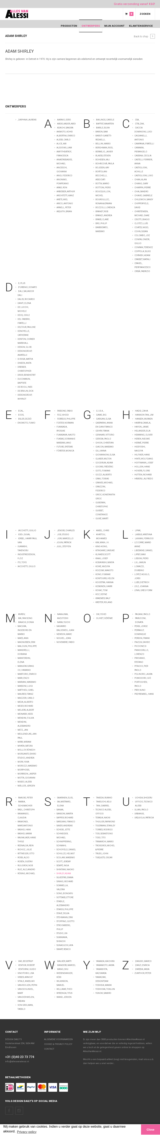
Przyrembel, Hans (144, 694)
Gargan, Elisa (103, 419)
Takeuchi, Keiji (103, 802)
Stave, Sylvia (63, 913)
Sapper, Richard (65, 818)
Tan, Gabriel (102, 806)
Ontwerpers (90, 25)
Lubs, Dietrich (141, 582)
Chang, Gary (141, 183)
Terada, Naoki (102, 818)
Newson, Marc (64, 634)
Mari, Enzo (23, 678)
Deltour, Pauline (27, 327)
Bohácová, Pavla (104, 164)
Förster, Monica (65, 451)
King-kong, (101, 546)
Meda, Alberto (25, 702)
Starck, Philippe (65, 909)
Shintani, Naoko (65, 869)
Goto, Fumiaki (102, 471)
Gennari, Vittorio (104, 435)
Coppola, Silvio (142, 251)
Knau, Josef (101, 558)
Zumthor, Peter (142, 973)
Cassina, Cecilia (142, 156)
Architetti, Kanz (65, 195)
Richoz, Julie (25, 849)
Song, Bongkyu (65, 893)
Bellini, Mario (103, 144)
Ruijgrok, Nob (25, 865)
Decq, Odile (24, 315)
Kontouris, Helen (104, 578)
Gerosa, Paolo (103, 439)
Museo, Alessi (25, 782)
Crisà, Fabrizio (142, 271)
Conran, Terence (143, 247)
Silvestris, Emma (65, 877)
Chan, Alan (140, 179)
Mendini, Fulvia (26, 718)
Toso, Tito (100, 837)
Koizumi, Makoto (104, 570)
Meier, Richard (25, 706)
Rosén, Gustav (25, 861)
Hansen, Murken (144, 419)
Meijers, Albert (26, 710)
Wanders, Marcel (66, 965)
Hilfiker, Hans (142, 455)
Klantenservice (141, 25)
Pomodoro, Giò (142, 678)
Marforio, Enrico (27, 674)
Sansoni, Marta (65, 814)
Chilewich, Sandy (143, 199)
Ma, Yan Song (25, 618)
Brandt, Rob (101, 211)
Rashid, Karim (25, 834)
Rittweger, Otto (26, 853)
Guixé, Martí (101, 518)
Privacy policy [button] (27, 1132)
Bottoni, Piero (103, 187)
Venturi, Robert (26, 965)
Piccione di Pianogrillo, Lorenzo (141, 650)
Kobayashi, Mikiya (104, 562)
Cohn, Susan (141, 231)
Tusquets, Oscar (103, 857)
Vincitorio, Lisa (26, 973)
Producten (69, 25)
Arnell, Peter (64, 207)
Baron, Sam (101, 132)
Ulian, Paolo (141, 810)
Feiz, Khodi (63, 415)
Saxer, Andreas (65, 826)
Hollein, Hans (142, 467)
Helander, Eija (142, 431)
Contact (11, 1031)
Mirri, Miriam (24, 742)
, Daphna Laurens (27, 120)
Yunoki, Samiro (103, 993)
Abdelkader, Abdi (66, 124)
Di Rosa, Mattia (25, 359)
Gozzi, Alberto (103, 475)
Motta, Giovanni (26, 778)
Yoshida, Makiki (103, 985)
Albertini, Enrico (66, 136)
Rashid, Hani (24, 830)
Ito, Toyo (22, 562)
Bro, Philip (101, 223)
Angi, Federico (64, 175)
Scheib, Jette (63, 830)
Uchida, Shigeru (143, 798)
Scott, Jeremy (64, 861)
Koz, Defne (101, 594)
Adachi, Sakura (65, 128)
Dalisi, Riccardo (26, 299)
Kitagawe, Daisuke (105, 550)
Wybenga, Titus (64, 993)
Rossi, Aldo (23, 857)
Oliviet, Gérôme (104, 618)
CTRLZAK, (139, 124)
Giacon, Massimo (104, 447)
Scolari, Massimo (66, 857)
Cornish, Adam (142, 255)
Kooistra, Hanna (104, 582)
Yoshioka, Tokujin (105, 989)
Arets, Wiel (62, 199)
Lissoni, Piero (141, 558)
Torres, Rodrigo (104, 830)
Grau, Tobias (102, 479)
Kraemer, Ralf (102, 598)
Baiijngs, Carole (105, 120)
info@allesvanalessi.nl (17, 1061)
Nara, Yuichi (63, 622)
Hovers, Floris (142, 471)
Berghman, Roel (104, 148)
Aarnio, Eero (64, 120)
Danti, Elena (24, 303)
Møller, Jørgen (26, 786)
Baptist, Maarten (105, 124)
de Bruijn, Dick (25, 391)
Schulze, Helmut (66, 853)
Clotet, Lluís (141, 223)
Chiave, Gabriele (143, 195)
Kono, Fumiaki (102, 574)
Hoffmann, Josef (143, 463)
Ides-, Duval (24, 534)
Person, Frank (142, 638)
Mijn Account (114, 25)
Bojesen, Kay (102, 168)
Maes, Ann (23, 638)
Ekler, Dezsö (25, 419)
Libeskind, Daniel (143, 550)
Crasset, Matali (142, 259)
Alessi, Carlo (64, 140)
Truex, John (101, 853)
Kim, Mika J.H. (102, 542)
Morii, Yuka (23, 762)
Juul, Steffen (64, 546)
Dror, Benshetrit (27, 375)
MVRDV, (21, 614)
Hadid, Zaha (141, 411)
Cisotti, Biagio (142, 219)
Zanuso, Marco (143, 961)
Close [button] (150, 1129)
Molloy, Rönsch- (27, 750)
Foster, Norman (65, 423)
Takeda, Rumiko (104, 798)
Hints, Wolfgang (143, 459)
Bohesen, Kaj (102, 160)
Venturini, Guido (27, 969)
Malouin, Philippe (27, 646)
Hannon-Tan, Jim (144, 415)
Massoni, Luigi (25, 686)
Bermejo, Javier (104, 152)
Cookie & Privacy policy (58, 1044)
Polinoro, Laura (143, 674)
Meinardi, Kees (25, 714)
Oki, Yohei (101, 614)
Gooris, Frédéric (104, 467)
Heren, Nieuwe (142, 439)
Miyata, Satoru (25, 746)
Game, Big (101, 415)
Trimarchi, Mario (104, 841)
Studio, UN (62, 933)
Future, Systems (65, 447)
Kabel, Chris (102, 530)
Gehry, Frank (102, 431)
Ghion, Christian (104, 443)
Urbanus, (139, 814)
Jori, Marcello (65, 538)
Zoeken (145, 13)
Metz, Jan (23, 730)
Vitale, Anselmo (26, 981)
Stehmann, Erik (65, 917)
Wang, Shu (62, 969)
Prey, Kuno (139, 690)
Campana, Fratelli (144, 144)
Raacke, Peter (25, 798)
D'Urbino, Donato (27, 287)
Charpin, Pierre (142, 187)
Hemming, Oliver (143, 435)
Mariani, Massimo (27, 682)
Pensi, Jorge (141, 626)
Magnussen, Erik (26, 642)
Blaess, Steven (103, 156)
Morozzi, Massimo (27, 766)
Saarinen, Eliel (65, 798)
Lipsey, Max (140, 554)
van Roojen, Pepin (27, 985)
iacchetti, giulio (27, 566)
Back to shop (144, 36)
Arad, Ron (62, 187)
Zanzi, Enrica (142, 965)
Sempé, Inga (63, 865)
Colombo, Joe (142, 235)
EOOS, (21, 415)
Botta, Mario (102, 183)
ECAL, (21, 411)
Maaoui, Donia (26, 622)
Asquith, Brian (64, 211)
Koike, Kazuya (102, 566)
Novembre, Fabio (66, 642)
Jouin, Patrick (64, 542)
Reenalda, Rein (26, 845)
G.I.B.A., (100, 411)
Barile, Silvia (103, 128)
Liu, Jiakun (140, 562)
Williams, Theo (64, 989)
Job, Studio (63, 534)
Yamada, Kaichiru (105, 961)
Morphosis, (24, 770)
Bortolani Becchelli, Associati (101, 175)
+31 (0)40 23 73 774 (19, 1057)
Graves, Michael (104, 483)
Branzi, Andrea (103, 215)
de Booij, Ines (25, 387)
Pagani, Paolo (142, 614)
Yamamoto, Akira (105, 965)
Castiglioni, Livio (143, 175)
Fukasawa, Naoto (66, 435)
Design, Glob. (25, 347)
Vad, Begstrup (25, 961)
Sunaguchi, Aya (65, 945)
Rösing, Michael (26, 873)
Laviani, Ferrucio (144, 538)
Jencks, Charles (66, 530)
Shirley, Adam (64, 873)
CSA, (137, 120)
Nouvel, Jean (64, 638)
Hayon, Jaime (141, 427)
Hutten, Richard (143, 475)
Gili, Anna (100, 451)
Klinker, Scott (102, 554)
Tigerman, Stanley (105, 826)
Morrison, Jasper (27, 774)
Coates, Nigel (141, 227)
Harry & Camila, (142, 423)
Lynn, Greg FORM (143, 590)
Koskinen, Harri (103, 586)
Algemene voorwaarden (58, 1039)
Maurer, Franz (25, 694)
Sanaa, (60, 810)
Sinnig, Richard (65, 881)
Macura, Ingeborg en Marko (25, 630)
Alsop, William (64, 148)
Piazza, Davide (142, 642)
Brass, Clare (102, 219)
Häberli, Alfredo (143, 479)
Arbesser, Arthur (66, 191)
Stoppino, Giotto (66, 921)
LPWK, (138, 530)
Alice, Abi (62, 144)
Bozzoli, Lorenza (105, 207)
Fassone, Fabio (65, 411)
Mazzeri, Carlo (26, 698)
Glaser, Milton (103, 459)
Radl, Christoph (26, 810)
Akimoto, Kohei (65, 132)
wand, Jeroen (64, 997)
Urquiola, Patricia (144, 818)
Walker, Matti (64, 961)
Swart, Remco (64, 949)
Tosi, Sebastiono (104, 834)
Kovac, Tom (101, 590)
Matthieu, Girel (26, 690)
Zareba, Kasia (142, 969)
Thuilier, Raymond (105, 822)
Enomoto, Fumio (26, 423)
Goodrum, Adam (104, 463)
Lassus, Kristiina (143, 534)
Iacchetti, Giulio (27, 530)
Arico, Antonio (65, 203)
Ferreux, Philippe (66, 419)
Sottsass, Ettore (65, 897)
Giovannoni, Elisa (105, 455)
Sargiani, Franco (66, 822)
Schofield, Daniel (66, 849)
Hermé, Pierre (141, 443)
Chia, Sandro (141, 191)
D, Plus (21, 283)
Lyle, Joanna (141, 586)
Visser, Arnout (25, 977)
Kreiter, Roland (103, 602)
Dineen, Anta (24, 363)
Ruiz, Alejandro (26, 869)
